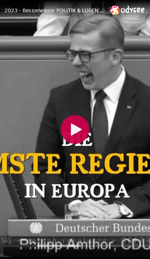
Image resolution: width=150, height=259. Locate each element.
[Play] (75, 129)
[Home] (127, 10)
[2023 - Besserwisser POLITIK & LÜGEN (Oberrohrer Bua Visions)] (54, 10)
